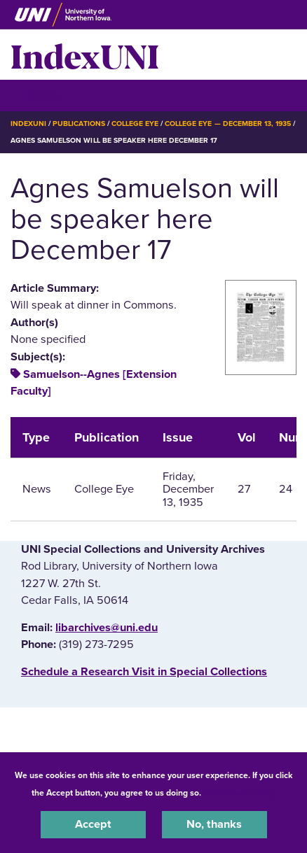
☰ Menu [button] (35, 95)
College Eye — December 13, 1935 (228, 123)
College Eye (134, 123)
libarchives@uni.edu (106, 628)
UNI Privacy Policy (240, 793)
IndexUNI (85, 54)
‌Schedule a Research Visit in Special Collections (144, 672)
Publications (78, 123)
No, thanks (214, 824)
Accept (93, 824)
